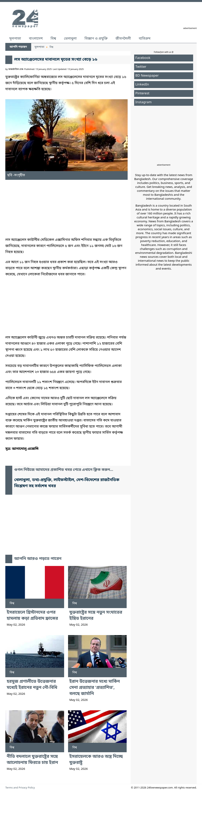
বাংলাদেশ (36, 38)
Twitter (140, 67)
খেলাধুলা (70, 38)
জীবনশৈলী (123, 38)
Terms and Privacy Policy (20, 787)
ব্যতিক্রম (145, 38)
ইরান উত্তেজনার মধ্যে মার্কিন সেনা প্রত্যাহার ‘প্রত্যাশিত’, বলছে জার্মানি (94, 688)
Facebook (142, 58)
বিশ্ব (53, 38)
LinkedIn (142, 84)
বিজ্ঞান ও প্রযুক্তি (96, 38)
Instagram (143, 102)
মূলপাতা (15, 38)
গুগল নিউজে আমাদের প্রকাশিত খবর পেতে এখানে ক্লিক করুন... (63, 469)
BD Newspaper (147, 75)
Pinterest (142, 93)
